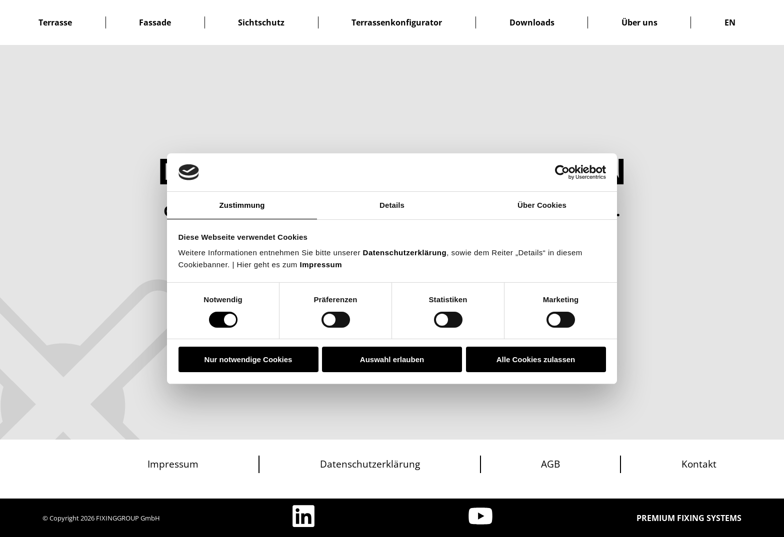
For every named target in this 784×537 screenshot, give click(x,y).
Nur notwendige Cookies (248, 359)
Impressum (321, 264)
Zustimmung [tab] (242, 205)
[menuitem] (730, 22)
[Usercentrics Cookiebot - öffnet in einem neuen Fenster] (562, 172)
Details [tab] (392, 205)
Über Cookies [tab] (542, 205)
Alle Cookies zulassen (536, 359)
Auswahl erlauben (392, 359)
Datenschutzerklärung (405, 252)
